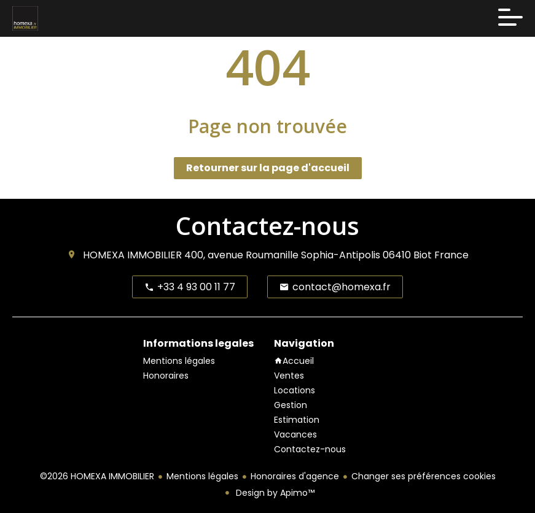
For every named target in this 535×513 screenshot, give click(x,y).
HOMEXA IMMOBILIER (132, 255)
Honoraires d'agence (295, 476)
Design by (273, 493)
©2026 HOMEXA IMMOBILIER (97, 476)
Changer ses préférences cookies (423, 476)
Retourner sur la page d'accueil (268, 168)
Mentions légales (202, 476)
